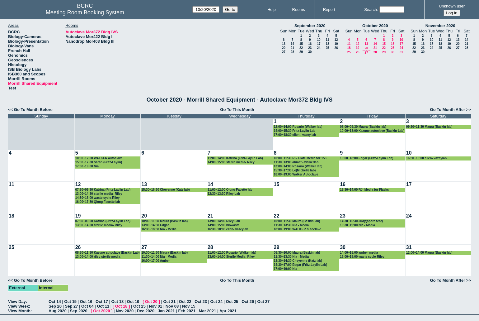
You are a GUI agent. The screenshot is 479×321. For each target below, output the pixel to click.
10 (318, 39)
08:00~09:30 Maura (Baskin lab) (363, 126)
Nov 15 (188, 306)
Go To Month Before (33, 109)
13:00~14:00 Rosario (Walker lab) (298, 166)
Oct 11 (103, 306)
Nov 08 (172, 306)
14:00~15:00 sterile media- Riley (231, 162)
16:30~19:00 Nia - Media (357, 225)
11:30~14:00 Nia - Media (158, 256)
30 (310, 52)
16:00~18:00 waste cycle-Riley (362, 256)
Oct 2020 (101, 311)
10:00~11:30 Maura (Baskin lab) (164, 221)
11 (327, 39)
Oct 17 (102, 301)
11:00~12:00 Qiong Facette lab (230, 189)
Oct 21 (169, 301)
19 (336, 44)
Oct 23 (201, 301)
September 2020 (310, 25)
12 (336, 39)
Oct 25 (232, 301)
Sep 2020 (78, 311)
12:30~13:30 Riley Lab (224, 193)
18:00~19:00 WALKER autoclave (297, 229)
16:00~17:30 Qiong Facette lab (97, 202)
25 (327, 48)
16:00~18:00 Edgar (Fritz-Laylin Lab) (366, 158)
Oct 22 (185, 301)
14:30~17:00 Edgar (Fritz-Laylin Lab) (300, 264)
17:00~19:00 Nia (285, 269)
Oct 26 (248, 301)
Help (271, 9)
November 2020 (440, 25)
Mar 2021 (207, 311)
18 (327, 44)
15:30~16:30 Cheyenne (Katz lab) (165, 189)
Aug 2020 (58, 311)
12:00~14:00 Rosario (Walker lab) (298, 126)
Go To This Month (237, 109)
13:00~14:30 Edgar (155, 225)
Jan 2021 (166, 311)
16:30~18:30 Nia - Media (158, 229)
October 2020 (375, 25)
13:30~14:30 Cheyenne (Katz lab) (298, 260)
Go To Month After (447, 109)
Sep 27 (71, 306)
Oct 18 (117, 301)
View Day (17, 301)
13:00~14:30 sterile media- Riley (98, 193)
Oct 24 (216, 301)
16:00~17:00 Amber (155, 260)
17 (318, 44)
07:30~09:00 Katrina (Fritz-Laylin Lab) (103, 221)
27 (283, 52)
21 (292, 48)
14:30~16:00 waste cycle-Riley (97, 197)
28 (292, 52)
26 (336, 48)
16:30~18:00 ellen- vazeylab (426, 158)
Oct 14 (55, 301)
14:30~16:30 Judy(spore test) (361, 221)
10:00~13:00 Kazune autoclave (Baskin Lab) (372, 130)
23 (310, 48)
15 (301, 44)
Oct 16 (86, 301)
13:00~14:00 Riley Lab (224, 221)
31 (401, 52)
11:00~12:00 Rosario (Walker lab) (232, 252)
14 (292, 44)
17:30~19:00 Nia (87, 166)
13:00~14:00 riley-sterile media (97, 256)
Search (370, 9)
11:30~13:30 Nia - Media (291, 225)
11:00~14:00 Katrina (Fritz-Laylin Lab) (235, 158)
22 (301, 48)
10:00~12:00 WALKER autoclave (99, 158)
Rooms (298, 9)
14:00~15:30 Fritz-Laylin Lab (295, 130)
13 (283, 44)
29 (301, 52)
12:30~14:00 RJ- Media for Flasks (364, 189)
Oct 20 (151, 301)
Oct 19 (133, 301)
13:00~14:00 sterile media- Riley (98, 225)
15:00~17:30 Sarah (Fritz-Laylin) (98, 162)
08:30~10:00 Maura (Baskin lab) (297, 252)
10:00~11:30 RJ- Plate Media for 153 (300, 158)
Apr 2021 (228, 311)
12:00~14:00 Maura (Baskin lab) (429, 252)
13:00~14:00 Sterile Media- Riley (231, 256)
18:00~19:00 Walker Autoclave (296, 174)
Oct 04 (87, 306)
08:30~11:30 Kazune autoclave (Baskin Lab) (107, 252)
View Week (18, 306)
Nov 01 (155, 306)
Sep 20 (55, 306)
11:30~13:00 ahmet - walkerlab (296, 162)
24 (318, 48)
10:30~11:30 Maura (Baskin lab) (164, 252)
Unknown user (452, 6)
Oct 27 (263, 301)
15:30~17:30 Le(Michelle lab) (295, 170)
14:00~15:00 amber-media (359, 252)
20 (283, 48)
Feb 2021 (186, 311)
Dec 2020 (145, 311)
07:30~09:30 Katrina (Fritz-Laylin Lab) (103, 189)
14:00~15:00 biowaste (224, 225)
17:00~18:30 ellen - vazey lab (295, 135)
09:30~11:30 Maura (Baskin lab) (429, 126)
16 (310, 44)
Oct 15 (70, 301)
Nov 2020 (125, 311)
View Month (19, 311)
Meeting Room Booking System (85, 12)
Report (329, 9)
